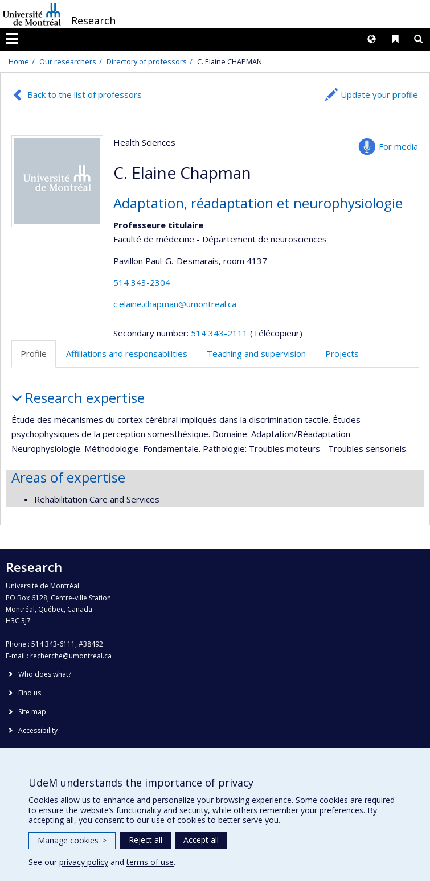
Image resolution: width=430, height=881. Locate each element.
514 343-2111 (220, 333)
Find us (29, 693)
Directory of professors (147, 61)
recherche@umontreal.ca (71, 656)
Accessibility (38, 730)
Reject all (145, 839)
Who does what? (44, 674)
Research (93, 20)
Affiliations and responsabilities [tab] (126, 353)
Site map (32, 712)
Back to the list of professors (84, 94)
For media (398, 146)
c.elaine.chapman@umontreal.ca (174, 304)
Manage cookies (72, 840)
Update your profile (379, 94)
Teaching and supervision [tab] (256, 353)
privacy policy (83, 862)
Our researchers (67, 61)
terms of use (150, 862)
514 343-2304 (141, 282)
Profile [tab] (34, 353)
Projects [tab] (342, 353)
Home (19, 61)
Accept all (201, 839)
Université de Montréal (32, 14)
